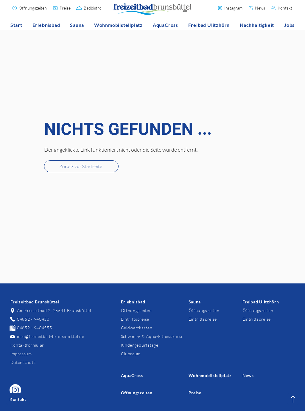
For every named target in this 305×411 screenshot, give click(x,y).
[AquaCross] (147, 375)
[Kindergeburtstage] (147, 345)
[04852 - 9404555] (36, 328)
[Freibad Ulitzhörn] (268, 302)
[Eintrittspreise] (147, 319)
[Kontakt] (281, 8)
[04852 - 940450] (36, 319)
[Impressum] (36, 353)
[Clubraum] (147, 353)
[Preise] (61, 8)
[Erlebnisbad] (147, 302)
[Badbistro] (89, 8)
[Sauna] (215, 302)
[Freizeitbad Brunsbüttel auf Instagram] (15, 390)
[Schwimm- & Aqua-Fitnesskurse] (152, 336)
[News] (256, 8)
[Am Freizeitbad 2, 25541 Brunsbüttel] (50, 310)
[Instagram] (230, 8)
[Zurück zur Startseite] (81, 166)
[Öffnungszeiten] (29, 8)
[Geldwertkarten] (147, 328)
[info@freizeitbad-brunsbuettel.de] (50, 336)
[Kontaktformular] (36, 345)
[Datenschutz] (36, 362)
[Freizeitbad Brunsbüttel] (36, 302)
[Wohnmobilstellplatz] (215, 375)
